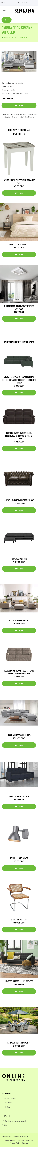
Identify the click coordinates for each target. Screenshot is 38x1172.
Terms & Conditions (25, 1140)
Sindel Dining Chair (19, 919)
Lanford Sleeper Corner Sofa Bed (19, 981)
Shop (6, 20)
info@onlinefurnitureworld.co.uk (26, 3)
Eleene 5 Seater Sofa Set (19, 620)
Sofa (21, 83)
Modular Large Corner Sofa (19, 735)
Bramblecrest (10, 1098)
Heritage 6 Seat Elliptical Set (19, 1042)
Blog (7, 1140)
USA (5, 3)
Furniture (15, 83)
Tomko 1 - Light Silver (19, 858)
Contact (13, 1140)
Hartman (8, 1103)
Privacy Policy (15, 1143)
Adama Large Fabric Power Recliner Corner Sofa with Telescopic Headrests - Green (19, 380)
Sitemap (25, 1143)
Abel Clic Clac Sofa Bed (19, 796)
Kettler (8, 1107)
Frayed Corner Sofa (19, 559)
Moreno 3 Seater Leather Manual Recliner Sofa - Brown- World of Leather (19, 436)
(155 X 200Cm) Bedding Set (19, 244)
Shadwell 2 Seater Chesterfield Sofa (19, 500)
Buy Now (19, 105)
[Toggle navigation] (4, 11)
